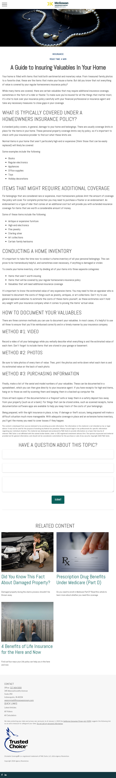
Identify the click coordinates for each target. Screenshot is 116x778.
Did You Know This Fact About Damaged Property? (25, 580)
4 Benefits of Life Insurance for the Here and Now (27, 649)
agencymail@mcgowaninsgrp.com (19, 700)
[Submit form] (58, 500)
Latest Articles (10, 707)
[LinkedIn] (5, 774)
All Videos (8, 711)
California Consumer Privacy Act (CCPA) (77, 721)
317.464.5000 (16, 687)
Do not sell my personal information (50, 724)
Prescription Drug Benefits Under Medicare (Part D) (81, 580)
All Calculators (10, 715)
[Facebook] (2, 774)
